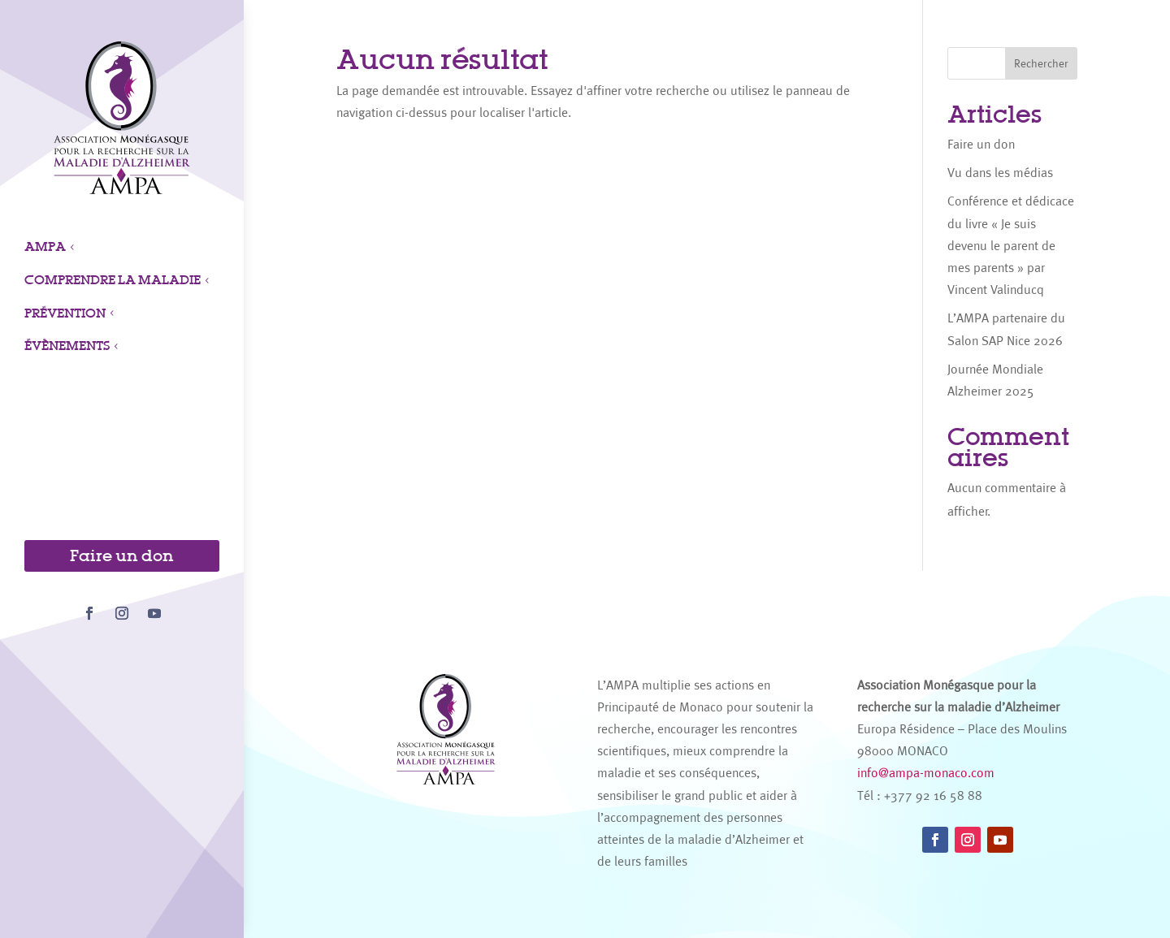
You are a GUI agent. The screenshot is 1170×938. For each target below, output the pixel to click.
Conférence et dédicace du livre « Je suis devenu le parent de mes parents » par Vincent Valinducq (1010, 245)
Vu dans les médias (1000, 172)
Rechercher (1041, 63)
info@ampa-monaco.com (925, 772)
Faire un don (122, 555)
